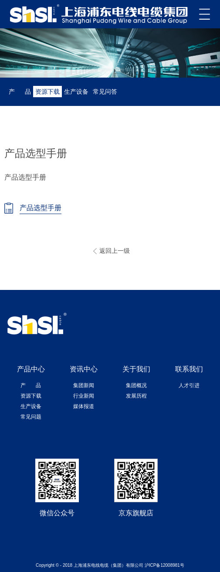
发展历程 (136, 396)
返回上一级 (114, 251)
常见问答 (105, 91)
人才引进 (189, 385)
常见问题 (30, 417)
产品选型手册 (40, 207)
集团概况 (136, 385)
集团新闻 (83, 385)
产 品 (20, 91)
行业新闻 (83, 396)
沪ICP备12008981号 (164, 565)
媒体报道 (83, 406)
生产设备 (76, 91)
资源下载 (47, 91)
